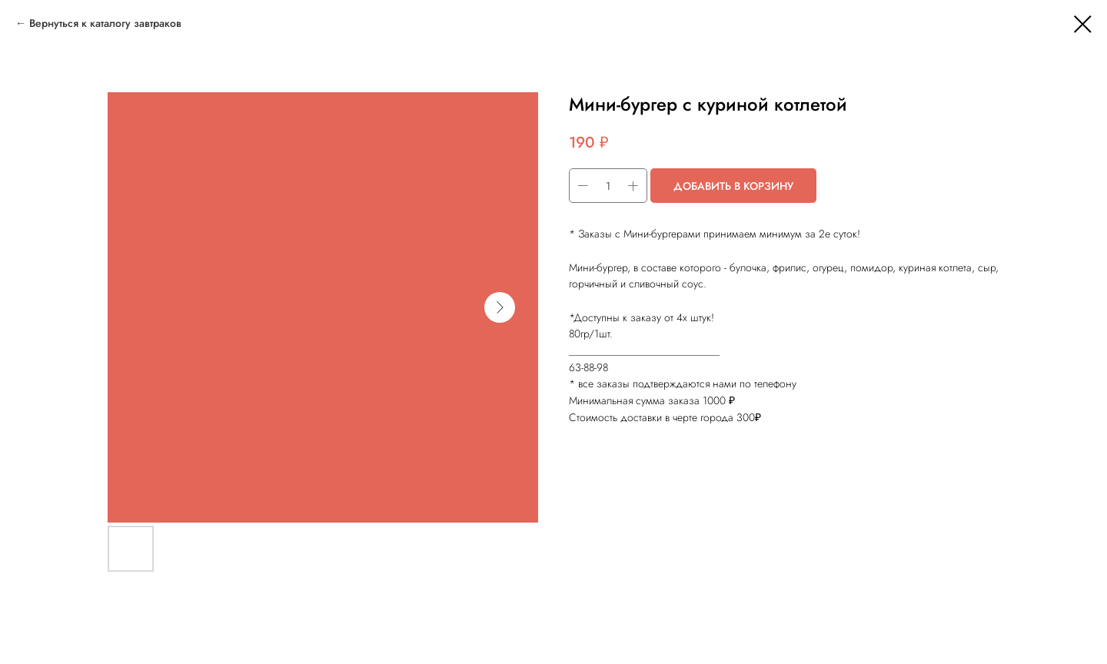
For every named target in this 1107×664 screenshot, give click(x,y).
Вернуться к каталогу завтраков (105, 23)
